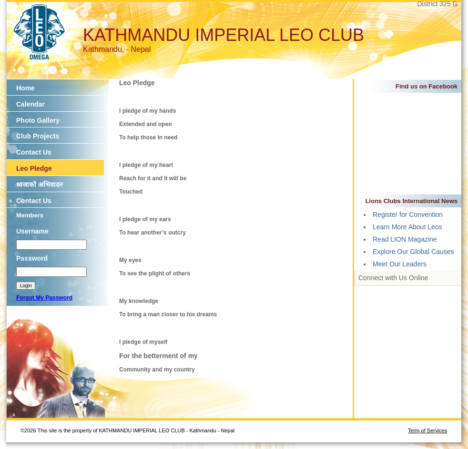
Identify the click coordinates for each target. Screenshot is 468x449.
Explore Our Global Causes (413, 251)
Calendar (30, 104)
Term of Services (427, 430)
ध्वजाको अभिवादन (39, 184)
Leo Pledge (34, 168)
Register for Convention (408, 214)
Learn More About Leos (407, 227)
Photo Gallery (38, 120)
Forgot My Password (44, 297)
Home (25, 88)
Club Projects (37, 136)
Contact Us (33, 152)
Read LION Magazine (405, 239)
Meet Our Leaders (400, 264)
